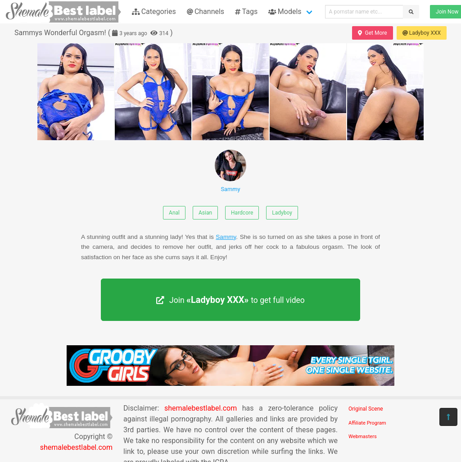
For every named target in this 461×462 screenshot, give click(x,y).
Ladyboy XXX (421, 33)
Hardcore (242, 213)
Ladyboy (282, 213)
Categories (154, 11)
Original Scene (365, 409)
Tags (246, 11)
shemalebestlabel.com (76, 447)
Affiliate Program (367, 423)
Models (284, 11)
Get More (372, 33)
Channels (205, 11)
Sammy (230, 171)
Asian (205, 213)
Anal (174, 213)
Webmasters (362, 436)
